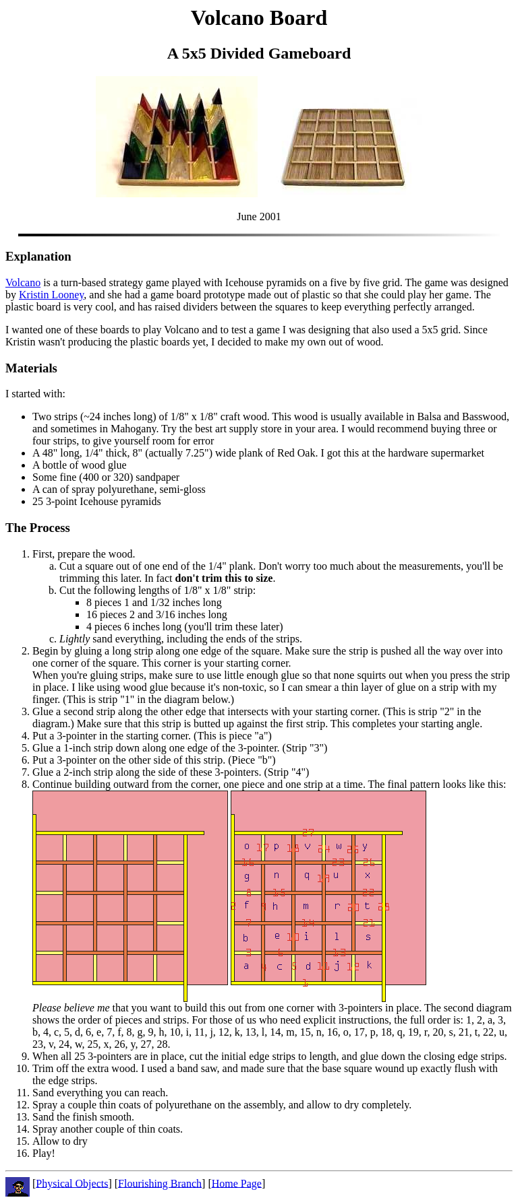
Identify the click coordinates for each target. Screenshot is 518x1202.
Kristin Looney (51, 294)
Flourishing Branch (160, 1183)
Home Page (237, 1183)
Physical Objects (72, 1183)
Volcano (22, 282)
